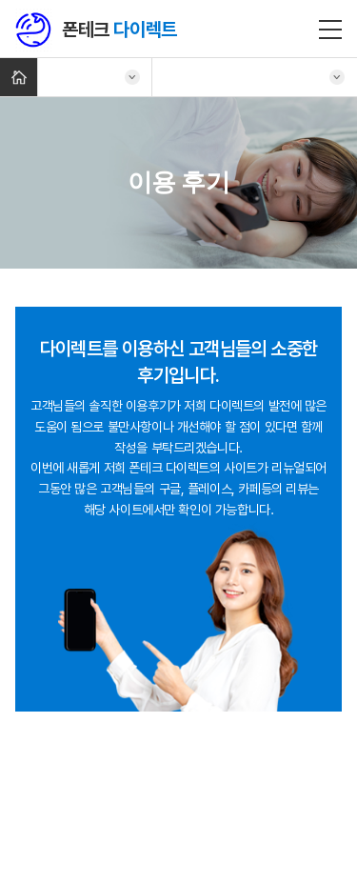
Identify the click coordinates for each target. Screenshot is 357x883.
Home (18, 77)
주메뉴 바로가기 (0, 0)
